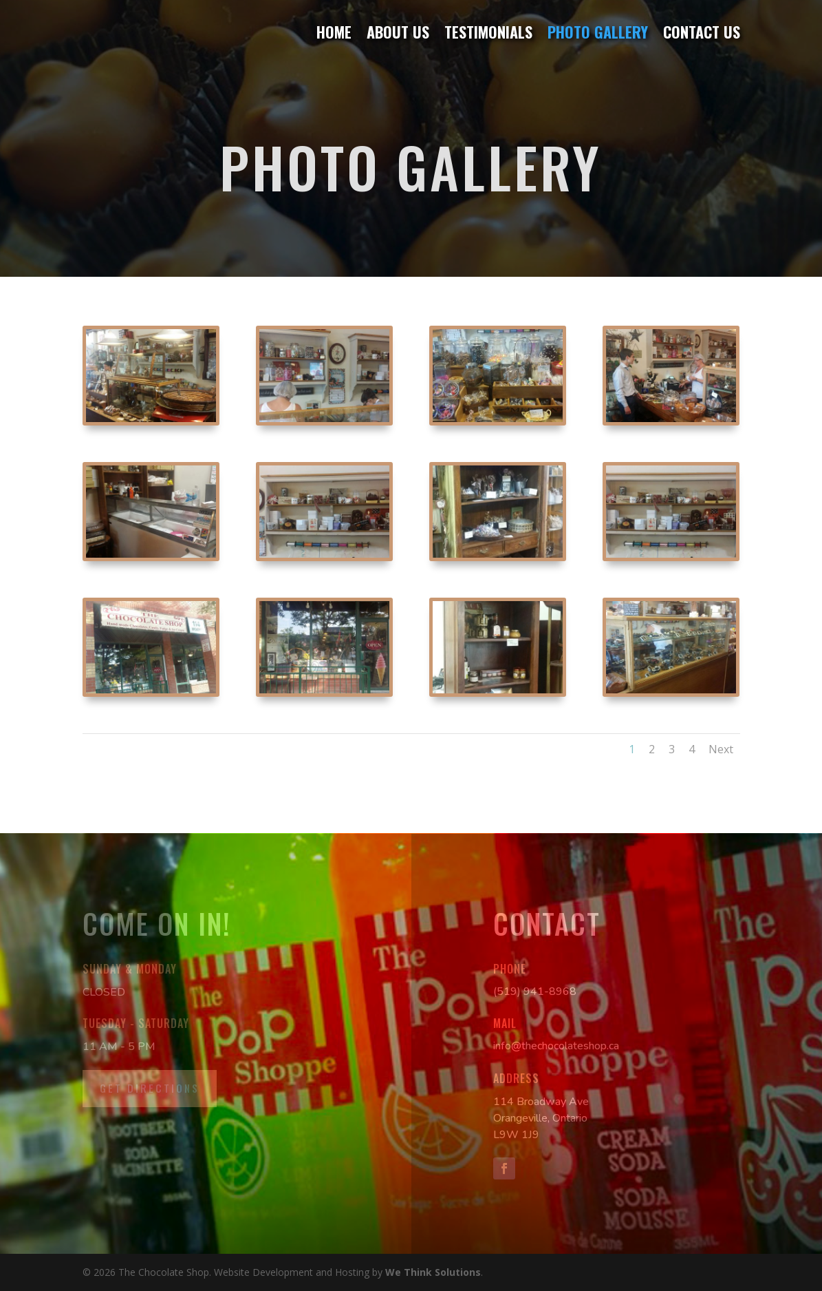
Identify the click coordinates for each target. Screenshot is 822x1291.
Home (333, 33)
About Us (398, 33)
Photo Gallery (598, 33)
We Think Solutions (433, 1272)
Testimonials (488, 33)
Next (721, 749)
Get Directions (149, 1087)
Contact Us (701, 33)
